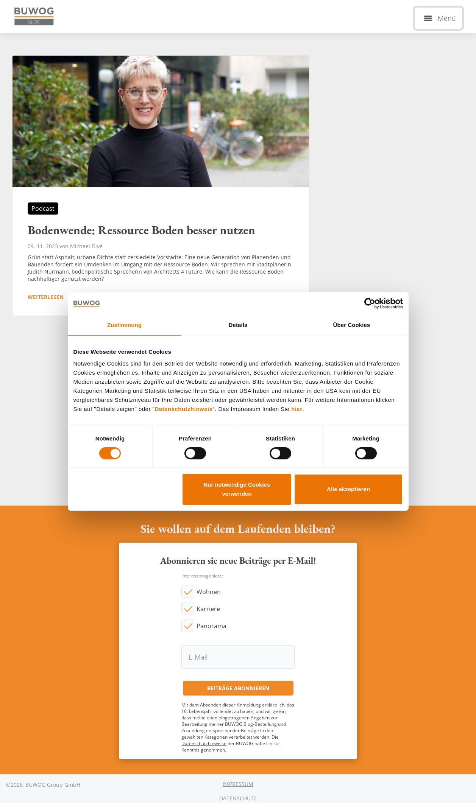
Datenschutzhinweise (203, 743)
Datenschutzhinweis (183, 409)
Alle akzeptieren (348, 489)
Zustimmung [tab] (124, 325)
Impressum (238, 783)
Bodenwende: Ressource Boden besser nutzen (160, 186)
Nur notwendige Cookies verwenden (236, 489)
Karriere (208, 609)
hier (297, 409)
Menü (447, 18)
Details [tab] (238, 325)
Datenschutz (238, 798)
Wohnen (209, 592)
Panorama (211, 626)
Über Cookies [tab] (351, 325)
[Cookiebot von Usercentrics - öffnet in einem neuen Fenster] (370, 303)
